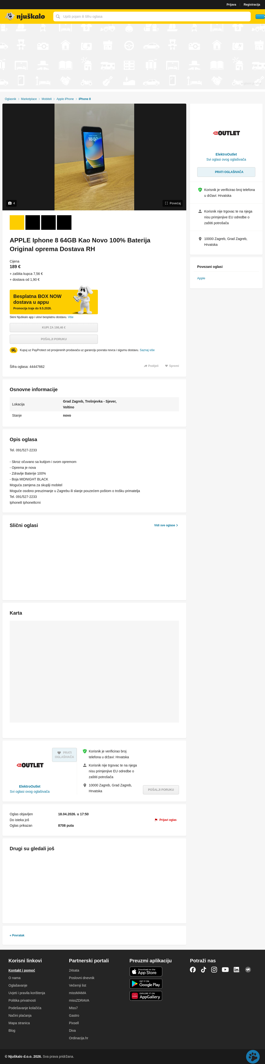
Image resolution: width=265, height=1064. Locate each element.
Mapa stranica (19, 1023)
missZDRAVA (79, 1000)
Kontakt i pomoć (21, 970)
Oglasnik (10, 99)
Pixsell (74, 1023)
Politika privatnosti (22, 1000)
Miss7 (73, 1008)
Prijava (231, 4)
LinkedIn (237, 970)
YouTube (225, 970)
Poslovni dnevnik (81, 978)
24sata (74, 970)
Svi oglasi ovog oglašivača (30, 791)
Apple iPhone (65, 99)
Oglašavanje (17, 985)
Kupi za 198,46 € (54, 327)
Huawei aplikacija (146, 996)
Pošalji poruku (54, 339)
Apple (201, 278)
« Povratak (17, 935)
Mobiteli (47, 99)
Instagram (214, 970)
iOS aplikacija (146, 971)
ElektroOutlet (29, 786)
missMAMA (77, 993)
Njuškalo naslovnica (25, 16)
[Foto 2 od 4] (32, 222)
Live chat (253, 1056)
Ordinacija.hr (78, 1038)
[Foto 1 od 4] (17, 222)
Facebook (193, 970)
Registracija (252, 4)
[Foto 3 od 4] (48, 222)
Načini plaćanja (19, 1015)
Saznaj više (147, 350)
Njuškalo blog (248, 970)
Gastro (74, 1015)
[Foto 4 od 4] (64, 222)
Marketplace (29, 99)
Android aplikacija (146, 984)
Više (70, 317)
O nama (14, 978)
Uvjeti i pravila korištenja (26, 993)
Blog (11, 1030)
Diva (72, 1030)
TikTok (203, 970)
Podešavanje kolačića (24, 1008)
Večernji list (77, 985)
